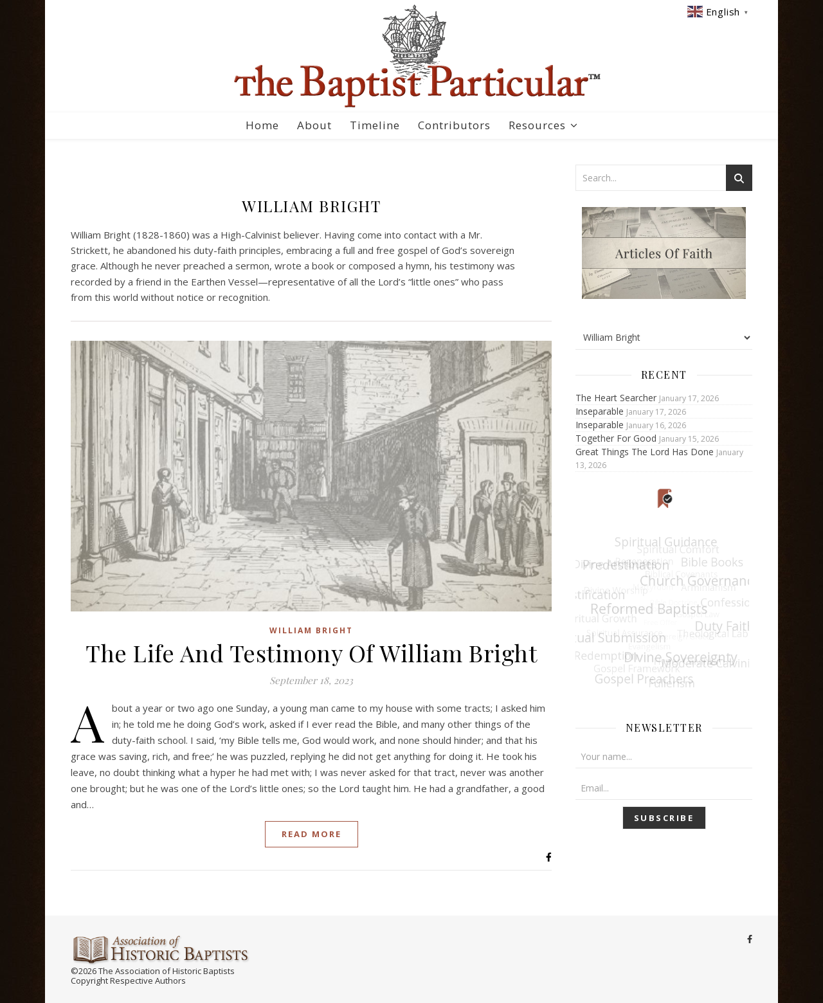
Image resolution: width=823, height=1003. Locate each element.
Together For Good (615, 438)
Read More (311, 834)
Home (262, 125)
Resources (537, 125)
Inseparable (599, 411)
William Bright (311, 630)
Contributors (454, 125)
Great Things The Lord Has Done (644, 452)
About (314, 125)
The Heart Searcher (615, 398)
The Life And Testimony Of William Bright (311, 652)
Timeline (375, 125)
